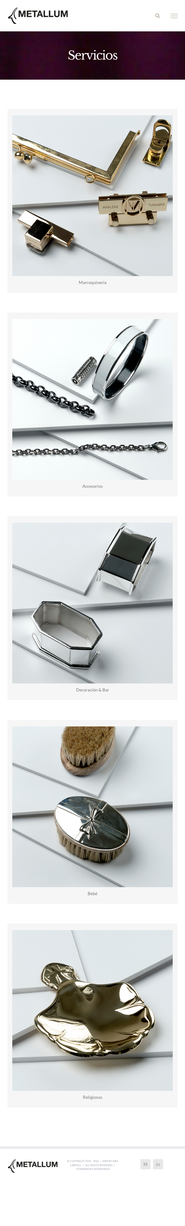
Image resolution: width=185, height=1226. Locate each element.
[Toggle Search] (157, 15)
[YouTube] (145, 1164)
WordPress (102, 1168)
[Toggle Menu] (174, 16)
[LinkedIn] (158, 1164)
